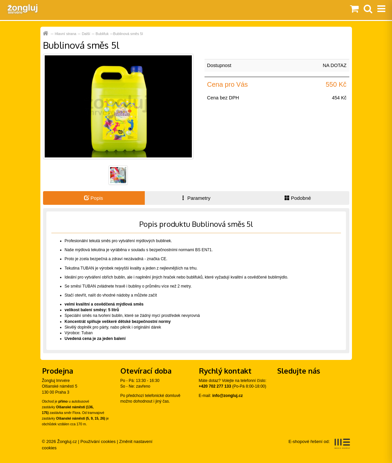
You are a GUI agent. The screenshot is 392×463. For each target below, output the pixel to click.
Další (86, 34)
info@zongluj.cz (227, 395)
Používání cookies (98, 441)
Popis (93, 198)
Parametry (195, 198)
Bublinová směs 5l (128, 34)
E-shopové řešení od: (319, 444)
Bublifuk (102, 34)
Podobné (298, 198)
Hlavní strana (65, 34)
